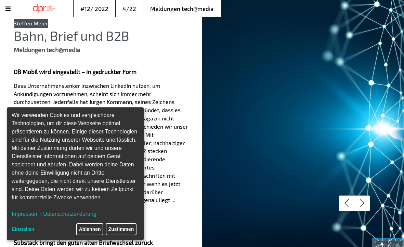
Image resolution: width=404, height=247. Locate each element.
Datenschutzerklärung (69, 214)
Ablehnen (90, 229)
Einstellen (23, 229)
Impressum (25, 214)
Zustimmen (121, 229)
